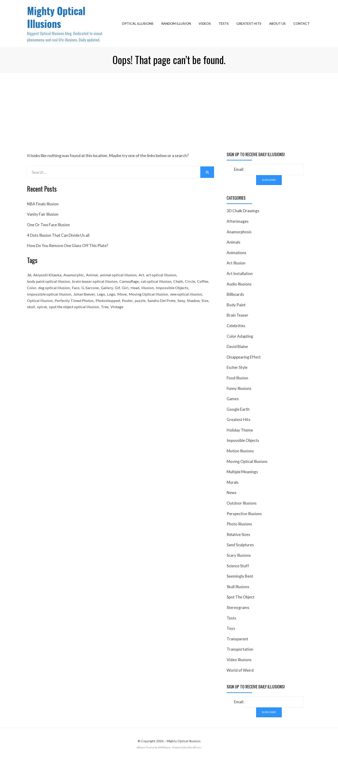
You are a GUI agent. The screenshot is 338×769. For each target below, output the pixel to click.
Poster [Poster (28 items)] (132, 312)
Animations (236, 261)
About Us (279, 28)
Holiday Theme (240, 438)
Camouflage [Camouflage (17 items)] (130, 290)
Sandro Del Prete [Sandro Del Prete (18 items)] (167, 312)
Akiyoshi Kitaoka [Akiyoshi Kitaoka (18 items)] (48, 283)
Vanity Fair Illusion (42, 223)
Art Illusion (236, 271)
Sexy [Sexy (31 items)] (188, 312)
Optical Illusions (139, 28)
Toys (231, 637)
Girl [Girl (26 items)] (144, 298)
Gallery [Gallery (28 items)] (125, 298)
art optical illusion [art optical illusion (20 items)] (164, 283)
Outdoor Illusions (242, 511)
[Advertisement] (169, 116)
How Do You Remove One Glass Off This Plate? (67, 254)
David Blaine (237, 355)
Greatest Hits (250, 28)
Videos (206, 28)
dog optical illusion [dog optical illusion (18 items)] (69, 298)
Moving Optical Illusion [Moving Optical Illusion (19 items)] (150, 304)
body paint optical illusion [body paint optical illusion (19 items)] (48, 290)
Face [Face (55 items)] (92, 298)
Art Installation (240, 282)
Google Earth (238, 418)
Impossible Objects (243, 449)
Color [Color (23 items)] (46, 298)
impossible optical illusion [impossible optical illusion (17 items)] (48, 304)
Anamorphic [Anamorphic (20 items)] (75, 283)
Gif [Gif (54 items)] (136, 298)
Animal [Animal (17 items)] (94, 283)
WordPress (194, 756)
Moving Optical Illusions (247, 470)
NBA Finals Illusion (43, 212)
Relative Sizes (238, 543)
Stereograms (238, 616)
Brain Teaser (237, 323)
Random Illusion (177, 28)
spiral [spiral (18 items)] (51, 318)
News (231, 501)
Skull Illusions (238, 595)
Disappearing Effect (244, 365)
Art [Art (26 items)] (144, 283)
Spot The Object (241, 605)
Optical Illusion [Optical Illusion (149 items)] (39, 312)
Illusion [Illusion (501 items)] (167, 298)
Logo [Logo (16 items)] (112, 304)
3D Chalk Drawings (243, 219)
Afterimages (238, 230)
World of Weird (240, 679)
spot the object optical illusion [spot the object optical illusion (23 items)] (83, 318)
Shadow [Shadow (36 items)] (201, 312)
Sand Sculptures (240, 553)
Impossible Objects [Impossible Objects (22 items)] (192, 298)
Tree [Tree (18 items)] (115, 318)
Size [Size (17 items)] (30, 318)
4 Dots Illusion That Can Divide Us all (58, 244)
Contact (303, 28)
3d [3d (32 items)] (29, 283)
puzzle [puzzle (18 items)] (145, 312)
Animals (233, 250)
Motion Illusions (240, 459)
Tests (225, 28)
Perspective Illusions (244, 522)
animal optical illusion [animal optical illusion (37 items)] (121, 283)
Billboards (235, 303)
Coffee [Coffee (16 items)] (33, 298)
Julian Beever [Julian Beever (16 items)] (83, 304)
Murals (233, 491)
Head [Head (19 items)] (154, 298)
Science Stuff (238, 574)
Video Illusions (239, 668)
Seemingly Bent (240, 584)
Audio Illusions (239, 292)
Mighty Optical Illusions (59, 21)
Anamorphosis (239, 240)
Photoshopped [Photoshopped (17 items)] (111, 312)
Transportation (240, 657)
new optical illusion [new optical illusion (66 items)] (188, 304)
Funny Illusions (239, 397)
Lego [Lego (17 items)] (101, 304)
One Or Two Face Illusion (48, 233)
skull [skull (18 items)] (40, 318)
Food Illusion (237, 386)
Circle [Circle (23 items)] (193, 290)
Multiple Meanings (242, 480)
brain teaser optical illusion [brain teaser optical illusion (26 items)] (95, 290)
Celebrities (236, 334)
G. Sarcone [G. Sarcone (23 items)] (107, 298)
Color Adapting (240, 344)
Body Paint (236, 313)
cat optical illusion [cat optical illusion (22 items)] (159, 290)
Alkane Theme (145, 756)
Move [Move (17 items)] (124, 304)
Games (233, 407)
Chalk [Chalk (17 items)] (181, 290)
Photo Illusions (239, 532)
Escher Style (237, 376)
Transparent (237, 647)
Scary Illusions (239, 564)
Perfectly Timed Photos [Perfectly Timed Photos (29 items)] (75, 312)
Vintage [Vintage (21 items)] (128, 318)
